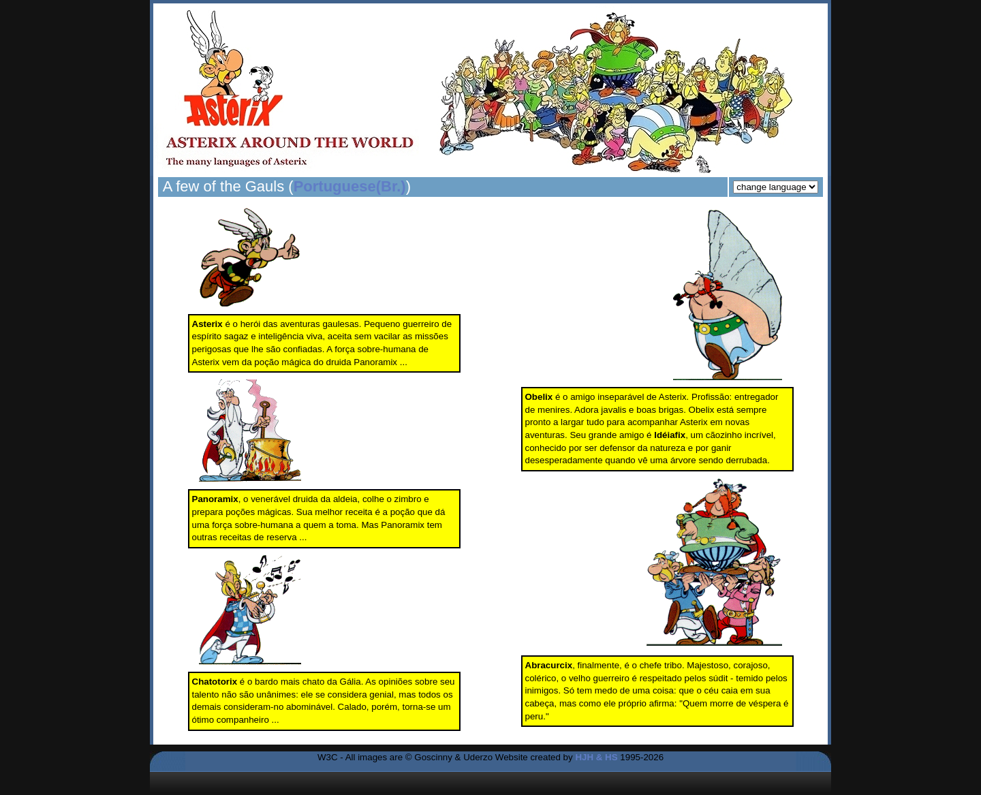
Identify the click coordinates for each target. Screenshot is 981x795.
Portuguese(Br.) (350, 186)
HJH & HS (596, 757)
